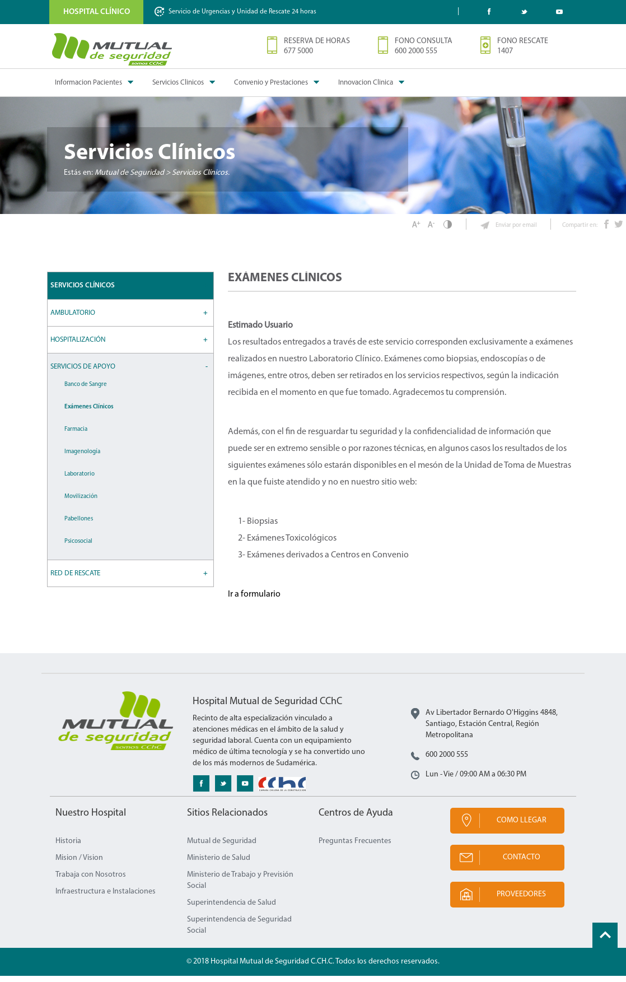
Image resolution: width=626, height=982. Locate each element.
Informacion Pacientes (88, 82)
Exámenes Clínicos (89, 413)
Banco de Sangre (85, 391)
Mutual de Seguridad (221, 847)
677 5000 (298, 51)
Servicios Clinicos (178, 82)
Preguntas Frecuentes (355, 847)
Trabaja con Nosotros (90, 881)
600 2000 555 (416, 51)
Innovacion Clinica (365, 82)
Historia (68, 847)
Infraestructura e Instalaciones (105, 897)
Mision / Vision (79, 864)
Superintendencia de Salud (231, 909)
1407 (505, 51)
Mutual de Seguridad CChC (112, 49)
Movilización (80, 503)
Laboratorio (79, 480)
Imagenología (82, 458)
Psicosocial (78, 547)
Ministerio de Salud (218, 864)
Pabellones (78, 525)
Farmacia (75, 435)
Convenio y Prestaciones (271, 82)
